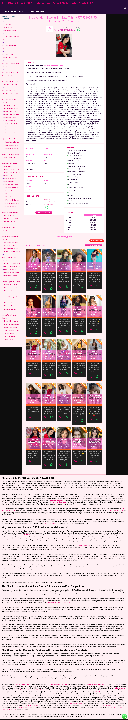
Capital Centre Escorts (11, 240)
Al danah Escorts (9, 118)
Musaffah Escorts (57, 63)
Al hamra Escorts (9, 131)
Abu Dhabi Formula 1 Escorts (9, 44)
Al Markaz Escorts (10, 155)
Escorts (13, 8)
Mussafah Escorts (10, 307)
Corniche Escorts (9, 243)
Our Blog (30, 8)
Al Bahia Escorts (9, 103)
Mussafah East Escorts (11, 304)
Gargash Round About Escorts (9, 256)
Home (7, 8)
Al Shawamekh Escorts (11, 198)
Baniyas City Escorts (11, 216)
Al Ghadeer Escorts (10, 124)
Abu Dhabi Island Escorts (10, 79)
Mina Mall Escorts (10, 289)
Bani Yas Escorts (9, 213)
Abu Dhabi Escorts (10, 28)
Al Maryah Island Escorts (10, 161)
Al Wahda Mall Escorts (11, 201)
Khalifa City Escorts (10, 273)
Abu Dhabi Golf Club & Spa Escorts (10, 62)
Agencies (22, 8)
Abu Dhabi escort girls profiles (59, 600)
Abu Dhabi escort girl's (52, 521)
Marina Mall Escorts (11, 283)
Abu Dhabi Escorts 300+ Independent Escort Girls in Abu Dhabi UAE (47, 3)
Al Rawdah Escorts (10, 176)
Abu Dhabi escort (84, 543)
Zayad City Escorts (10, 337)
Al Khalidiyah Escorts (11, 143)
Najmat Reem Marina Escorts (9, 314)
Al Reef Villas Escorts (11, 182)
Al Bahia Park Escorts (11, 106)
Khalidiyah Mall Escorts (12, 270)
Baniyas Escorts (9, 219)
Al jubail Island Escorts (11, 140)
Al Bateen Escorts (10, 109)
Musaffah (47, 63)
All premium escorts (93, 243)
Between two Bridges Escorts (9, 226)
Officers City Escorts (11, 325)
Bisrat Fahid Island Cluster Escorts (10, 235)
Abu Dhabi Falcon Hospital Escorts (10, 35)
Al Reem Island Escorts (11, 185)
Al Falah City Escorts (11, 121)
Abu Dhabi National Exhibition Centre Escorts (10, 89)
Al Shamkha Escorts (10, 195)
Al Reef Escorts (9, 179)
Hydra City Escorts (10, 267)
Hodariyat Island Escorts (12, 264)
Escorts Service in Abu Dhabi (59, 682)
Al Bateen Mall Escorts (11, 112)
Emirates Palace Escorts (12, 249)
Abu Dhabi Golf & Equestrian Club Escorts (10, 53)
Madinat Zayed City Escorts (11, 279)
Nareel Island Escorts (11, 319)
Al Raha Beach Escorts (11, 167)
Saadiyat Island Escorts (11, 328)
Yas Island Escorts (10, 334)
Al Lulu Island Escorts (11, 146)
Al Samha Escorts (10, 192)
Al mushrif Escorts (10, 164)
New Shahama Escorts (11, 322)
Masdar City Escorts (10, 286)
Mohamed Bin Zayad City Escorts (10, 296)
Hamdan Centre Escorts (12, 261)
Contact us (40, 8)
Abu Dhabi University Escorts (9, 98)
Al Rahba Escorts (9, 173)
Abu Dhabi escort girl (60, 500)
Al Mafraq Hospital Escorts (10, 152)
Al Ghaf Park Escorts (11, 127)
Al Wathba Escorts (10, 204)
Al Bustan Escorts (10, 115)
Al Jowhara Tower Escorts (10, 137)
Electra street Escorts (11, 246)
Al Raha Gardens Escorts (12, 170)
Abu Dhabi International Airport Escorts (10, 71)
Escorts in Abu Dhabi (22, 682)
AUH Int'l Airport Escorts (10, 210)
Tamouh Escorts (9, 331)
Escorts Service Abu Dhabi (95, 682)
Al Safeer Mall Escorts (11, 189)
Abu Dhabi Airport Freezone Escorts (8, 23)
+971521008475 (64, 27)
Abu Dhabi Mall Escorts (12, 82)
